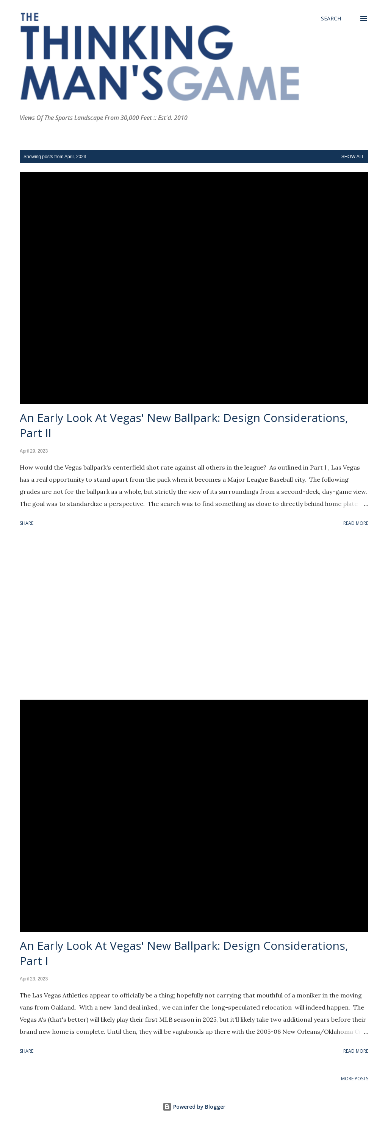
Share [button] (26, 523)
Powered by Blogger (194, 1106)
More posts (354, 1078)
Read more (355, 523)
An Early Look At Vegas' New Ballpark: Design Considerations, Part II (184, 425)
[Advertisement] (194, 614)
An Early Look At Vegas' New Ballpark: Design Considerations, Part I (184, 953)
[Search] (331, 18)
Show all (353, 156)
